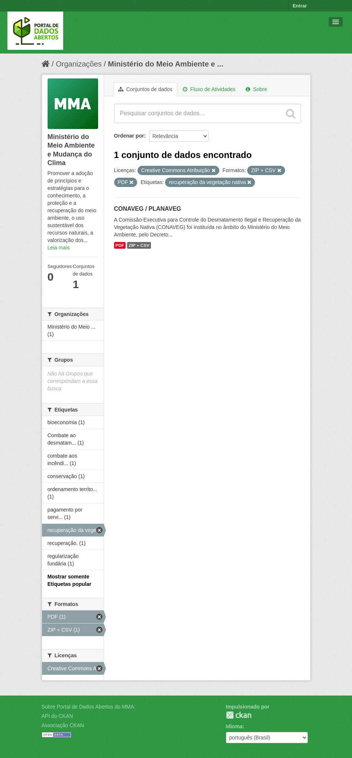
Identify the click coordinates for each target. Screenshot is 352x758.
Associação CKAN (63, 725)
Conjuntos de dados (145, 89)
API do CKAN (57, 716)
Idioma (234, 726)
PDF (120, 245)
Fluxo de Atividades (209, 89)
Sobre (256, 89)
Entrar (300, 6)
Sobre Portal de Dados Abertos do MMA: (89, 707)
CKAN (238, 715)
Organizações (78, 64)
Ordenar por (129, 136)
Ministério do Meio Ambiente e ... (165, 64)
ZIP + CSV (139, 245)
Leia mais (59, 248)
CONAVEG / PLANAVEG (147, 209)
